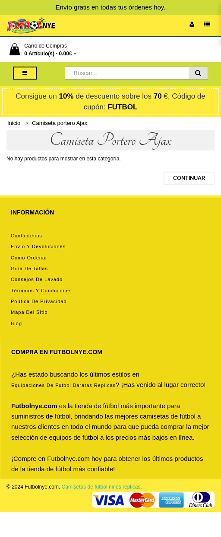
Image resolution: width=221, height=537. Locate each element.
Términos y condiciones (41, 290)
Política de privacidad (39, 301)
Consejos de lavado (37, 279)
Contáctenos (26, 235)
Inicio (13, 123)
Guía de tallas (29, 268)
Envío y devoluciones (38, 246)
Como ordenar (29, 257)
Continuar (189, 178)
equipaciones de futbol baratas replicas (63, 385)
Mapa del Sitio (29, 312)
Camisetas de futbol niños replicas (101, 487)
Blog (16, 323)
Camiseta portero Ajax (59, 123)
